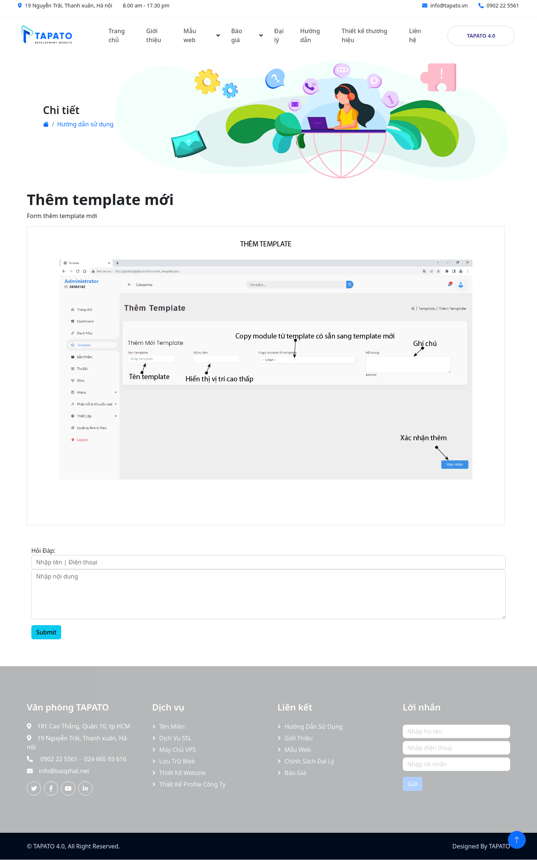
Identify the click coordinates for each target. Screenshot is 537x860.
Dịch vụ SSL (175, 738)
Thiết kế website (182, 773)
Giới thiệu (153, 35)
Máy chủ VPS (177, 750)
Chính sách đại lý (309, 761)
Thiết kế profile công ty (192, 784)
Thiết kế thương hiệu (364, 35)
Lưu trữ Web (177, 761)
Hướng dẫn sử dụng (85, 124)
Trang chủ (117, 35)
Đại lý (278, 35)
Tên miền (172, 726)
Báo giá (236, 35)
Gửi (413, 784)
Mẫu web (189, 35)
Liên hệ (415, 35)
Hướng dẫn (310, 35)
